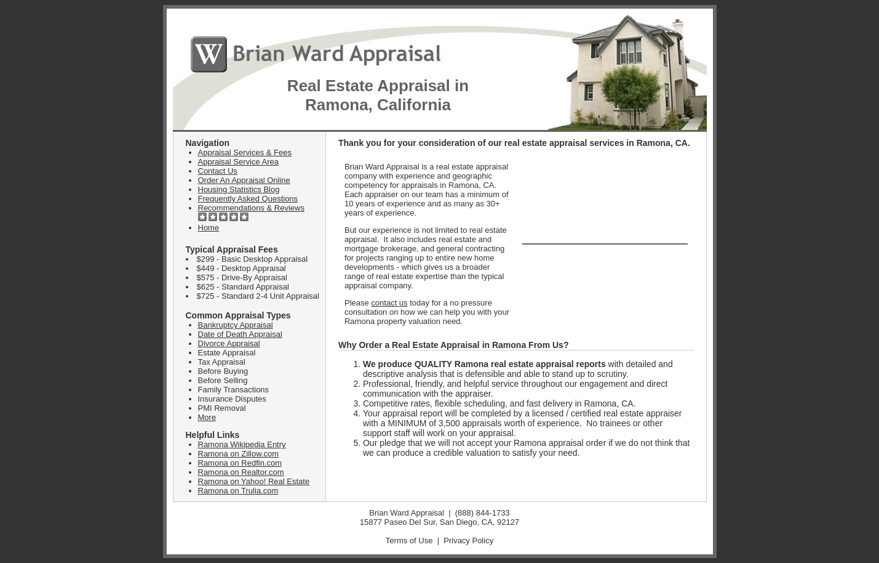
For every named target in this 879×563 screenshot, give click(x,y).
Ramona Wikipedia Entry (242, 444)
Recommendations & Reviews (251, 208)
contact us (389, 302)
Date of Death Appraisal (240, 334)
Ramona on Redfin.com (240, 463)
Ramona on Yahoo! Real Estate (254, 481)
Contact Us (217, 171)
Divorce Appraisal (229, 343)
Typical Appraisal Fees (232, 249)
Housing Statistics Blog (239, 189)
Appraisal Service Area (238, 161)
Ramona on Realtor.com (241, 472)
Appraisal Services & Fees (245, 152)
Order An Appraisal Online (244, 180)
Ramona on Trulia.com (238, 490)
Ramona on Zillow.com (238, 453)
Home (209, 227)
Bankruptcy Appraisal (235, 325)
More (207, 417)
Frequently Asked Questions (248, 198)
